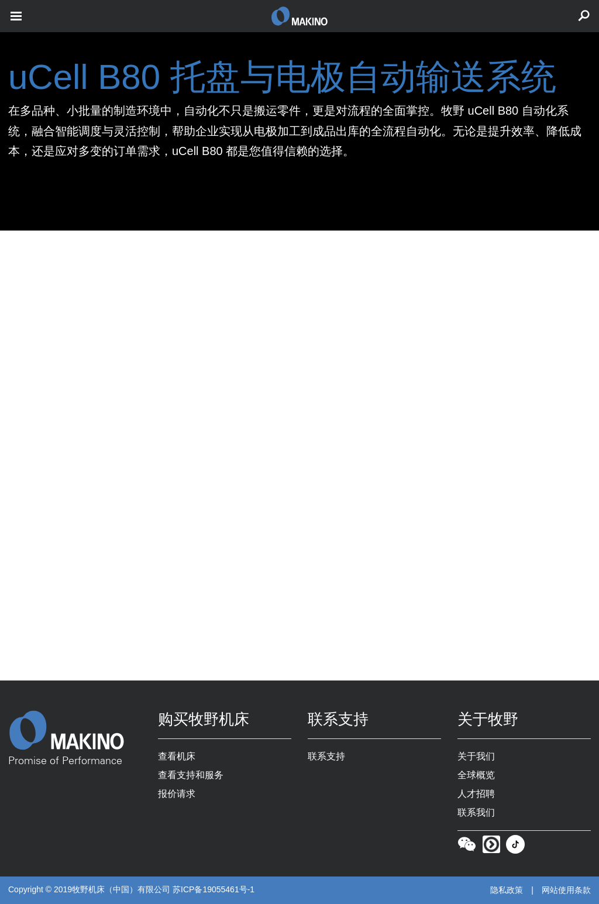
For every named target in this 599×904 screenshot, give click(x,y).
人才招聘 (476, 794)
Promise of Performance (65, 761)
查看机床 (176, 756)
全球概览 (476, 775)
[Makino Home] (75, 730)
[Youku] (491, 847)
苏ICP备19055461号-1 (213, 889)
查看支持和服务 (190, 775)
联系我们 (476, 812)
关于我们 (476, 756)
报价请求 (176, 794)
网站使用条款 (566, 890)
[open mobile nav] (16, 16)
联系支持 (326, 756)
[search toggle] (584, 16)
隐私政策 (506, 890)
